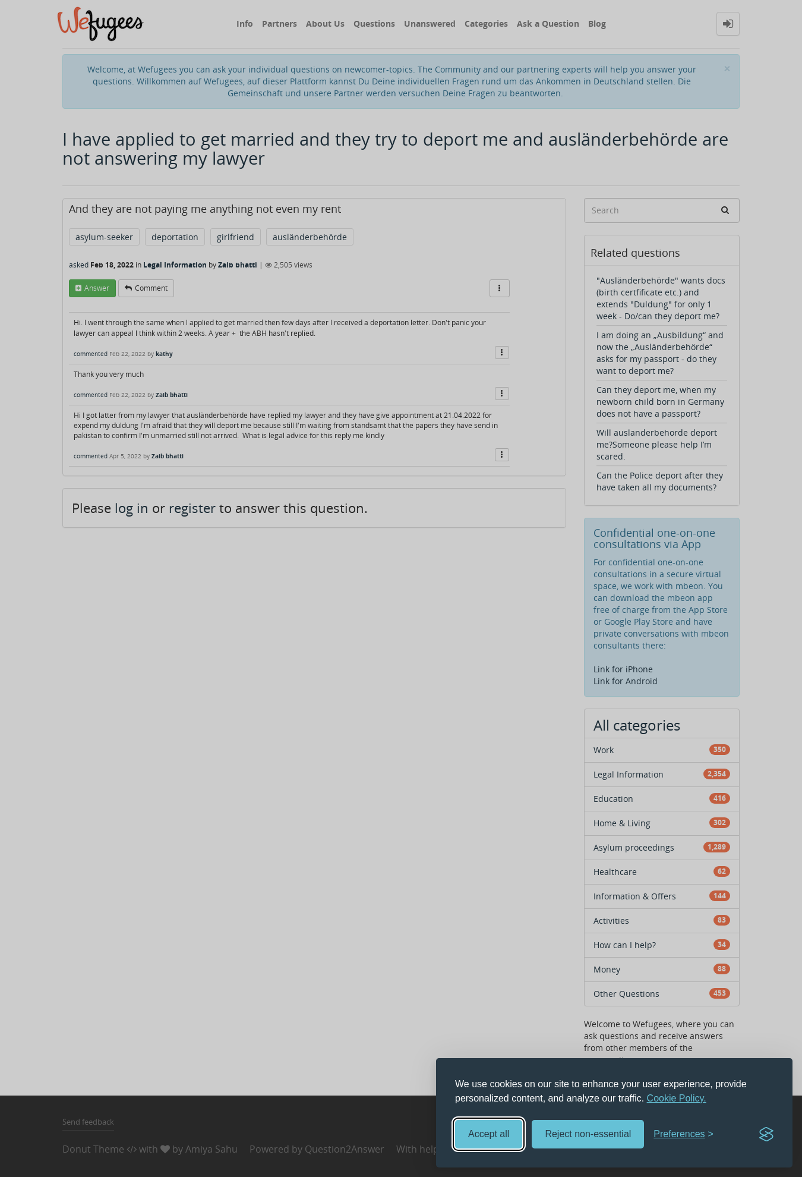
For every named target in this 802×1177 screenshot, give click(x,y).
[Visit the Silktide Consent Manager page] (766, 1134)
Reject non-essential (588, 1134)
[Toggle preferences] (683, 1134)
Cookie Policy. (676, 1098)
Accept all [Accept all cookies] (488, 1134)
